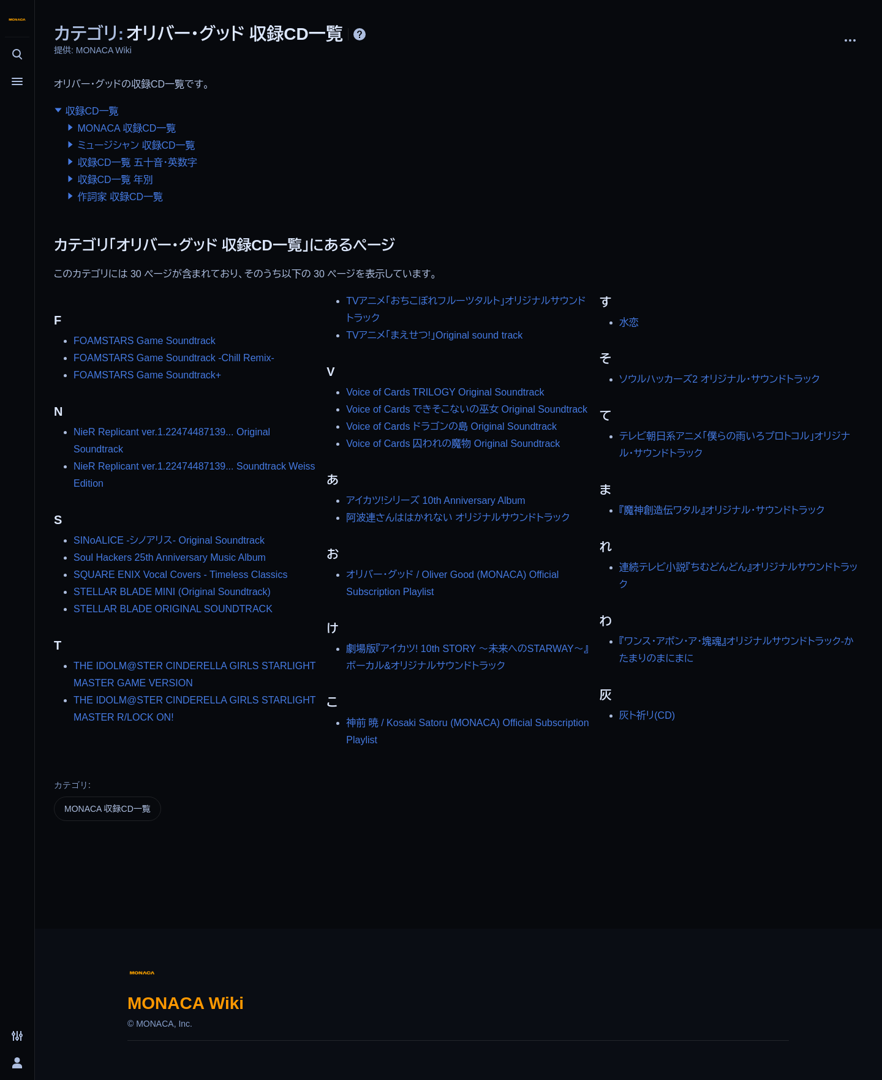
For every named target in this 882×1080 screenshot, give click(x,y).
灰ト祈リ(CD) (647, 715)
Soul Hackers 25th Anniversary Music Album (170, 557)
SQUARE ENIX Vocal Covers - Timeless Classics (180, 574)
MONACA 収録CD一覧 (126, 128)
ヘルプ (359, 34)
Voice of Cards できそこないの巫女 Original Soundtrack (466, 409)
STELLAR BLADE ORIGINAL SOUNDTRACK (173, 609)
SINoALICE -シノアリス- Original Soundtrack (169, 540)
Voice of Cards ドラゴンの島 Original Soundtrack (451, 426)
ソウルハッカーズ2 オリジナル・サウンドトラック (719, 379)
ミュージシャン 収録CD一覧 (136, 145)
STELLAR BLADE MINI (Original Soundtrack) (172, 592)
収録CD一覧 (91, 111)
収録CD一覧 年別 (115, 179)
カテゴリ (71, 785)
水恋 (629, 322)
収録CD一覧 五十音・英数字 (137, 162)
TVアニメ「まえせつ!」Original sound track (434, 335)
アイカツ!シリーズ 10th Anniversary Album (435, 500)
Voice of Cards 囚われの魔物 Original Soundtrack (453, 443)
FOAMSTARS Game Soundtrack (145, 341)
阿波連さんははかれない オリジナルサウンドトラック (458, 517)
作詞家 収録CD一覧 (120, 197)
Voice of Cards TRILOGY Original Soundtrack (445, 392)
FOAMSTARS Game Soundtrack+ (147, 375)
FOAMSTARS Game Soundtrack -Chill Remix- (174, 358)
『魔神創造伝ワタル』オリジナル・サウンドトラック (722, 510)
